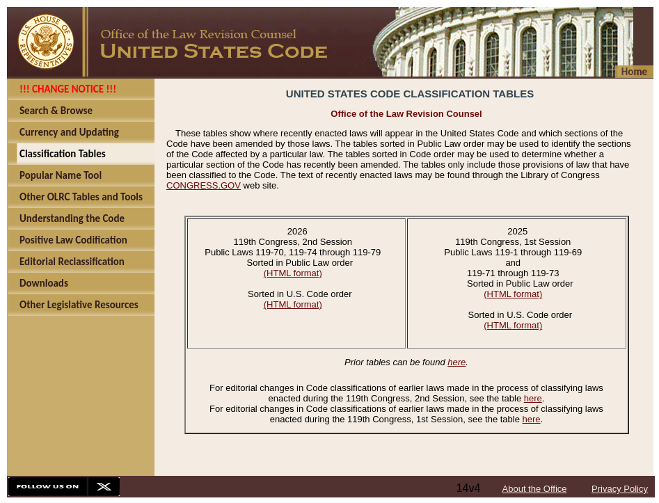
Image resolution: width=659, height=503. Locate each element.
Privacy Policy (619, 489)
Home (634, 71)
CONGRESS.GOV (203, 185)
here (456, 362)
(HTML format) (293, 273)
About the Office (534, 489)
